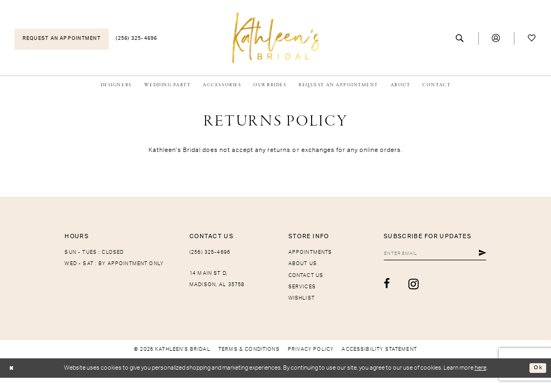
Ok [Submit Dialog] (537, 368)
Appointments (310, 252)
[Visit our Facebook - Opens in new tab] (375, 285)
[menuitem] (62, 39)
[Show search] (460, 38)
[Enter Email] (429, 254)
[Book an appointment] (62, 39)
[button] (496, 38)
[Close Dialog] (12, 368)
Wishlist (301, 298)
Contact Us (306, 275)
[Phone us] (137, 39)
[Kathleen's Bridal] (275, 37)
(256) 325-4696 (209, 252)
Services (302, 287)
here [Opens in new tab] (480, 368)
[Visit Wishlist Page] (532, 38)
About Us (302, 263)
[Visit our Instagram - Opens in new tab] (401, 286)
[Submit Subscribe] (482, 254)
